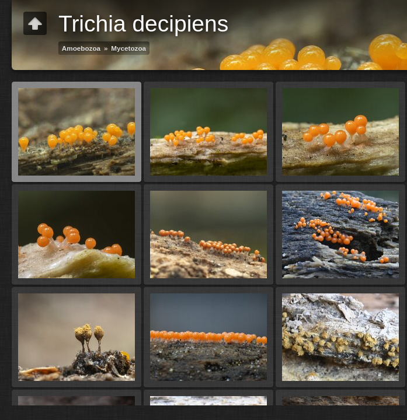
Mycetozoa (128, 48)
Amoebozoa (81, 48)
